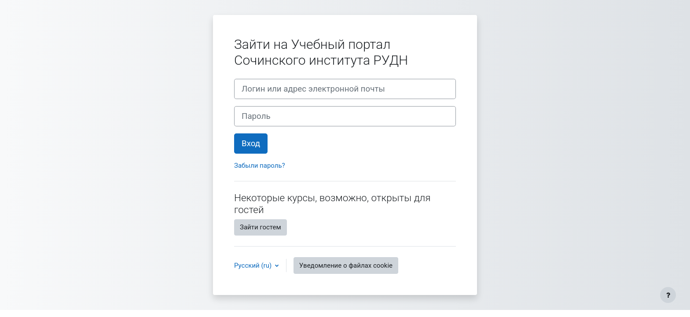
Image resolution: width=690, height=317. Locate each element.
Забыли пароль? (259, 166)
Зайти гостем (260, 227)
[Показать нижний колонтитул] (668, 295)
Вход (251, 143)
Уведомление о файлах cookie (346, 265)
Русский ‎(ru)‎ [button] (253, 265)
